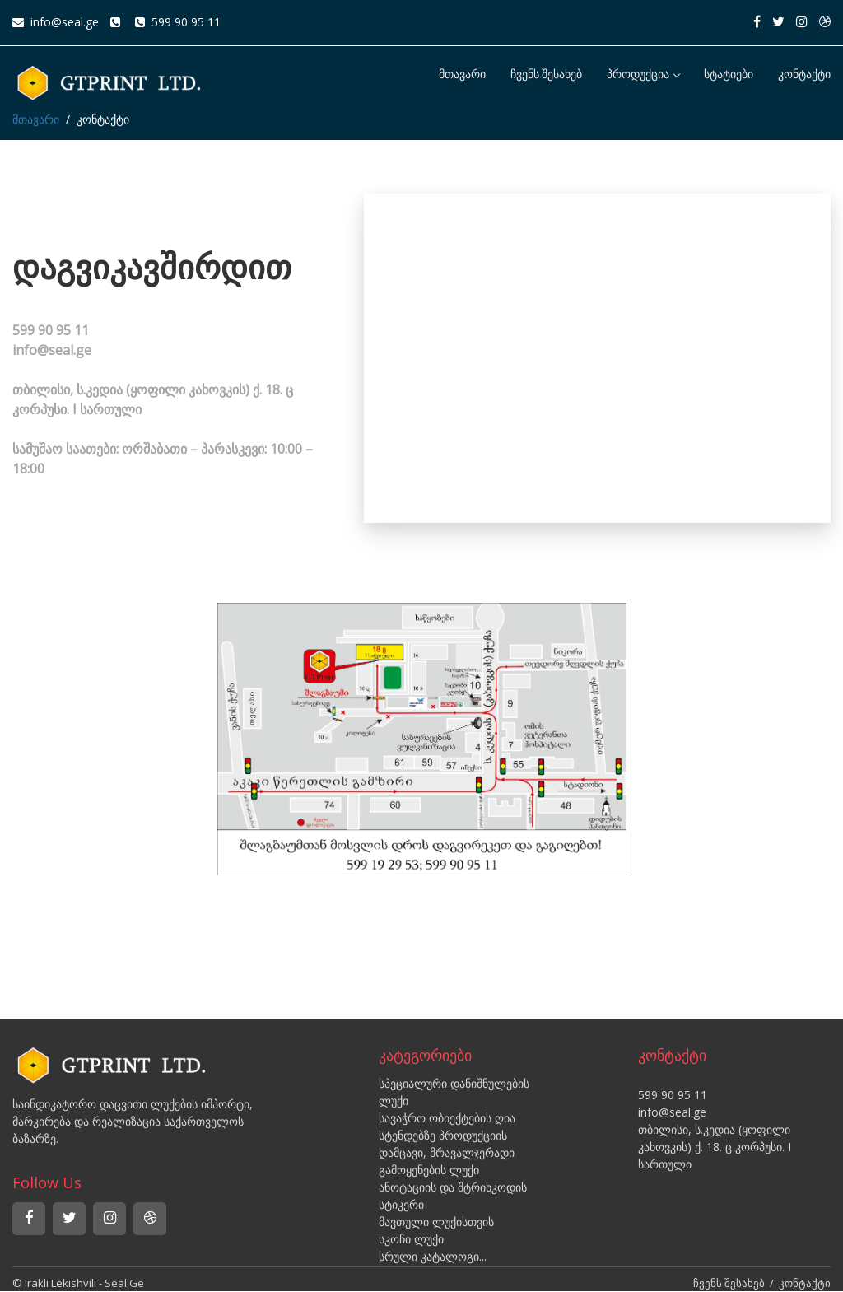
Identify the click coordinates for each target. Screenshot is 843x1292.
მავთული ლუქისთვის (436, 1221)
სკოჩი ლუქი (411, 1239)
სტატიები (728, 74)
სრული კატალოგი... (433, 1256)
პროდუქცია (643, 74)
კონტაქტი (804, 74)
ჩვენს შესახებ (546, 74)
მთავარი (462, 74)
